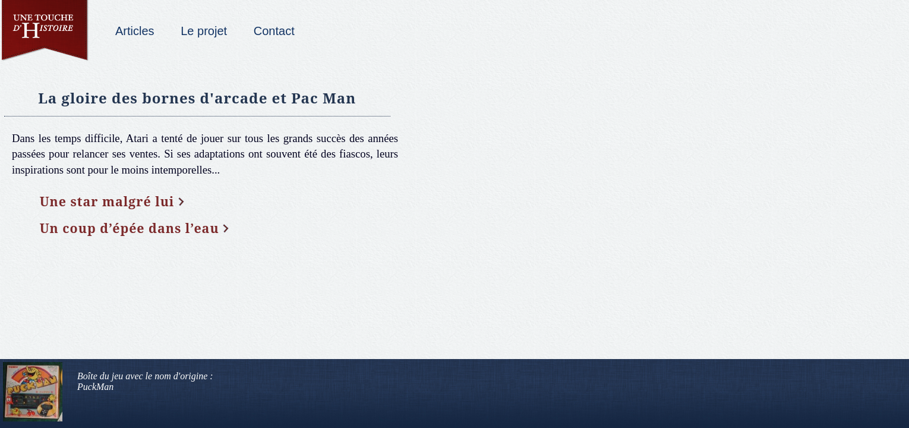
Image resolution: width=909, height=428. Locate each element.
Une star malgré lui (107, 201)
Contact (274, 30)
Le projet (204, 30)
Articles (134, 30)
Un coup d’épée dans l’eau (129, 228)
